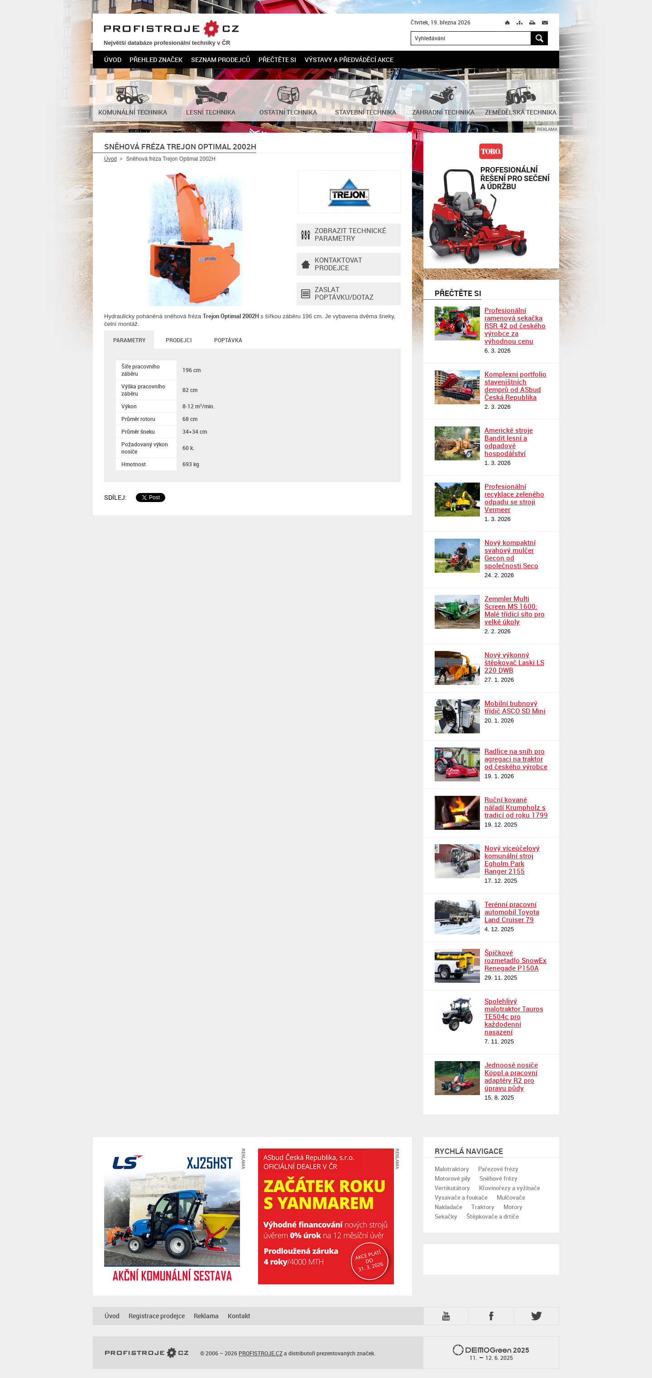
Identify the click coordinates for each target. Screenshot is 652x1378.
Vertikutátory (452, 1188)
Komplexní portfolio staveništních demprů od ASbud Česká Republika (515, 385)
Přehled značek (155, 59)
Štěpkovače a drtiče (492, 1216)
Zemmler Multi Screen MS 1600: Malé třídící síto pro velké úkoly (514, 610)
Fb (492, 1316)
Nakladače (448, 1207)
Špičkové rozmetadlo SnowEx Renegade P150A (515, 960)
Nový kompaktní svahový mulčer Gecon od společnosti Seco (511, 554)
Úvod (112, 59)
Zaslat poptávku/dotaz (337, 293)
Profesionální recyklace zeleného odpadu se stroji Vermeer (514, 498)
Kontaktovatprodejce (331, 264)
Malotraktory (452, 1169)
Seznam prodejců (220, 59)
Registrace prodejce (157, 1315)
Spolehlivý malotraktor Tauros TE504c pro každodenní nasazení (513, 1016)
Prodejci (179, 340)
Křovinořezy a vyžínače (509, 1188)
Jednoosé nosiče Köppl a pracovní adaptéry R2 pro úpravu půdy (511, 1076)
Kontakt (239, 1315)
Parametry (129, 340)
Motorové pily (452, 1178)
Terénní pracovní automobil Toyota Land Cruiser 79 (511, 912)
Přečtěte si (277, 59)
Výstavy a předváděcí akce (349, 59)
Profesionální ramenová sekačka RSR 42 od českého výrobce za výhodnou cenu (515, 325)
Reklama (206, 1315)
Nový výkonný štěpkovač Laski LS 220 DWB (514, 662)
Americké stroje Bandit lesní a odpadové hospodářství (508, 442)
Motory (513, 1207)
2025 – (491, 1353)
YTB (448, 1316)
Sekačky (446, 1216)
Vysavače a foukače (461, 1197)
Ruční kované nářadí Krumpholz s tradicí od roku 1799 (516, 807)
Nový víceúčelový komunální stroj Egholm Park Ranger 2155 (512, 859)
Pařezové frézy (498, 1169)
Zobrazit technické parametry (343, 235)
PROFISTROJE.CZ (171, 29)
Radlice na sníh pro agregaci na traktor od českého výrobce (515, 758)
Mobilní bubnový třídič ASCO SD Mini (515, 707)
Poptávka (228, 340)
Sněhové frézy (498, 1178)
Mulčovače (511, 1197)
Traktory (482, 1207)
